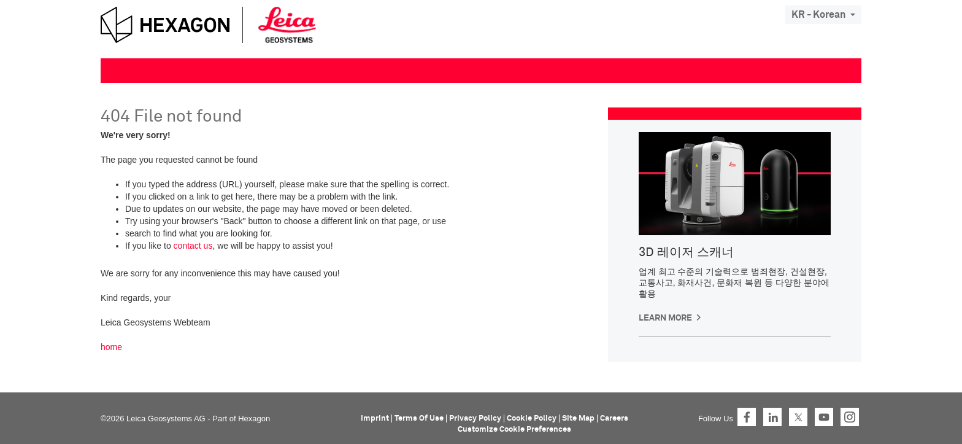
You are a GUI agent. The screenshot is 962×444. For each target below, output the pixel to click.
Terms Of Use (419, 419)
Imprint (375, 419)
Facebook (746, 417)
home (111, 347)
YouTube (824, 417)
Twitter (798, 417)
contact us (193, 246)
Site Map (578, 419)
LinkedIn (772, 417)
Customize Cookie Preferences (514, 430)
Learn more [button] (665, 318)
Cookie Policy (531, 419)
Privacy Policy (475, 419)
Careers (614, 419)
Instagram (850, 417)
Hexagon (254, 418)
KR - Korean (823, 15)
